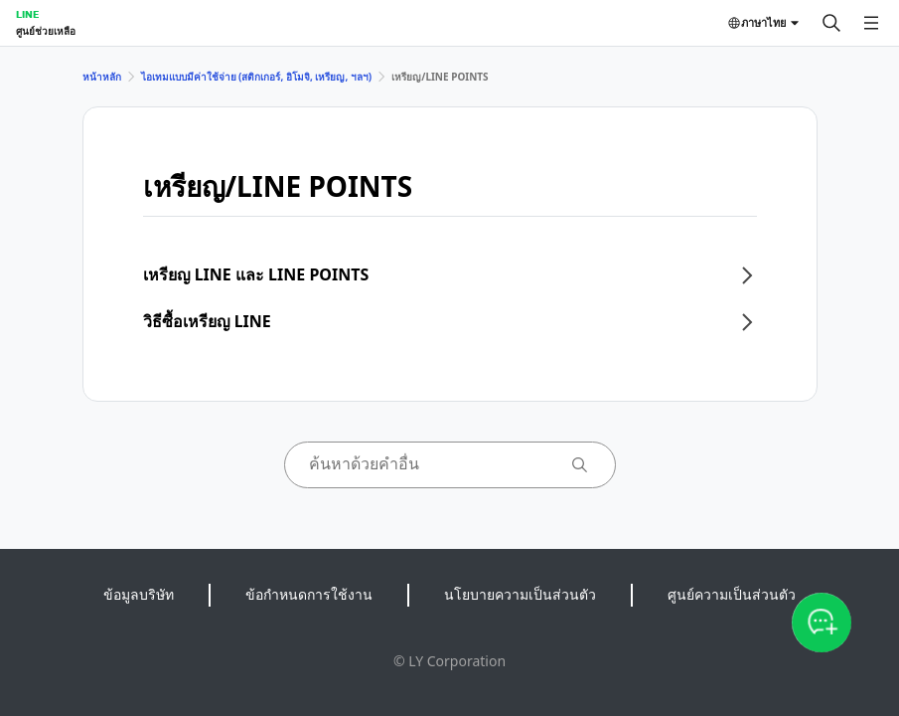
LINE (27, 14)
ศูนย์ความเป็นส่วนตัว (732, 594)
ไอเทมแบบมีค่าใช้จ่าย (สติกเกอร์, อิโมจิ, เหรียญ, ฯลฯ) (257, 77)
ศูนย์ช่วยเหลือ (45, 31)
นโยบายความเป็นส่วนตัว (520, 594)
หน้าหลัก (101, 77)
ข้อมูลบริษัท (138, 594)
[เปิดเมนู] (871, 23)
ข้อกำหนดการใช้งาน (309, 594)
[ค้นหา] (831, 23)
